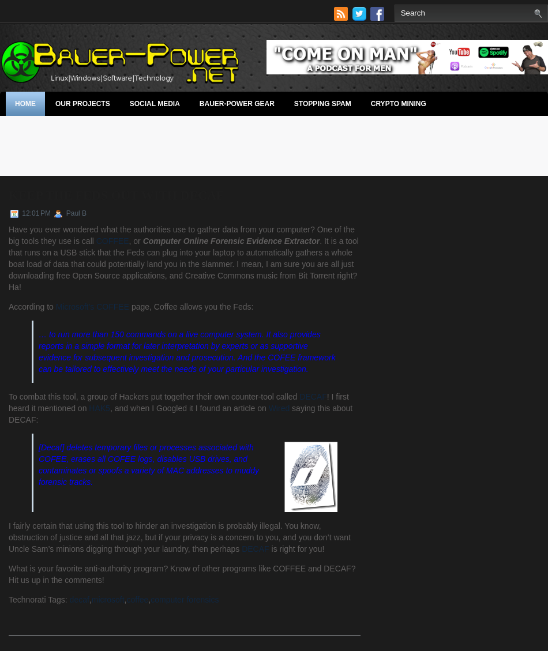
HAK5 (99, 408)
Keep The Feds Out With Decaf (116, 195)
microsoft (108, 599)
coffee (137, 599)
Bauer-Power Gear (237, 104)
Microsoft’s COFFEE (92, 306)
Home (25, 104)
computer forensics (185, 599)
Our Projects (82, 104)
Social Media (155, 104)
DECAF (312, 396)
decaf (79, 599)
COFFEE (112, 241)
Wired (279, 408)
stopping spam (322, 104)
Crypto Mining (398, 104)
